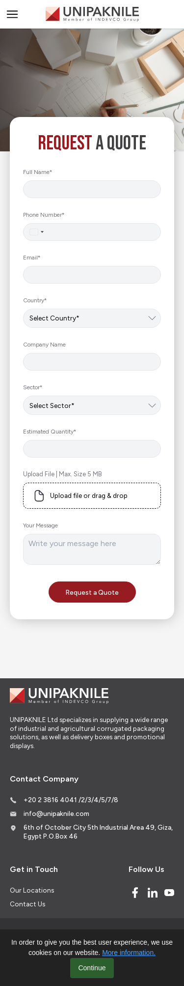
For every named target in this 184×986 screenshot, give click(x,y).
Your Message (40, 525)
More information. (129, 953)
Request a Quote (92, 592)
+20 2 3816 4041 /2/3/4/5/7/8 (71, 800)
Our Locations (32, 890)
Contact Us (27, 904)
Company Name (44, 344)
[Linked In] (153, 893)
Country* (35, 300)
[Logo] (92, 14)
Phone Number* (43, 214)
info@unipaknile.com (56, 813)
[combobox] (36, 232)
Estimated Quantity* (49, 431)
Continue (91, 968)
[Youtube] (169, 892)
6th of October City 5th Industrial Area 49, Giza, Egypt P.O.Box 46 (98, 831)
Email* (31, 257)
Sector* (32, 387)
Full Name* (37, 172)
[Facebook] (135, 892)
